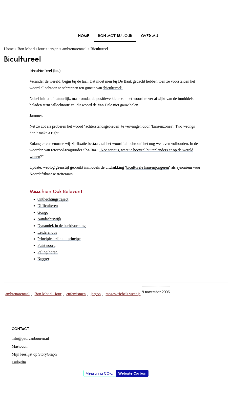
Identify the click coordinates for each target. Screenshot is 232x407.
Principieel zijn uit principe (59, 239)
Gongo (43, 212)
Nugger (43, 259)
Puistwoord (47, 245)
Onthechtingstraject (53, 199)
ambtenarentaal (75, 49)
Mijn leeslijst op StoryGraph (34, 354)
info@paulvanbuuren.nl (30, 338)
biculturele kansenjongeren (147, 167)
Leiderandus (47, 232)
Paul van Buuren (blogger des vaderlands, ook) (116, 16)
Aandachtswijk (49, 219)
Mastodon (19, 346)
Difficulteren (48, 206)
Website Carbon (132, 373)
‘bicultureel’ (113, 88)
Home (9, 49)
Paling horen (48, 252)
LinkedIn (19, 362)
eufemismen (76, 294)
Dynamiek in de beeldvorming (62, 226)
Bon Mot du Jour (31, 49)
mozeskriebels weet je (122, 294)
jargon (53, 49)
